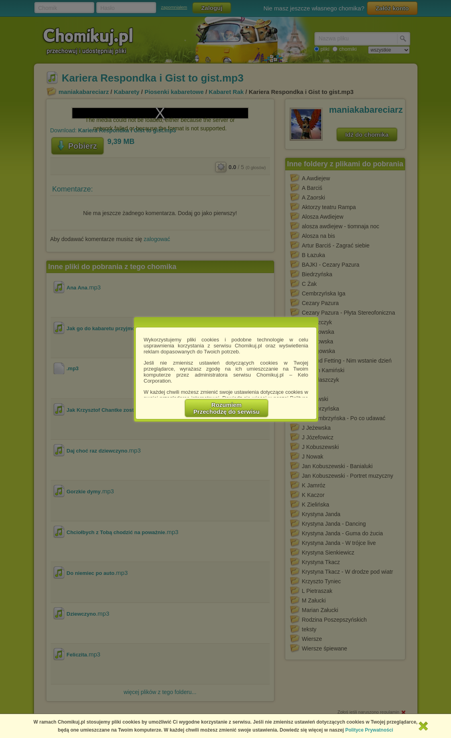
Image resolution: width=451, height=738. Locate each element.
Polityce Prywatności (369, 730)
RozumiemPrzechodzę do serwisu (226, 408)
